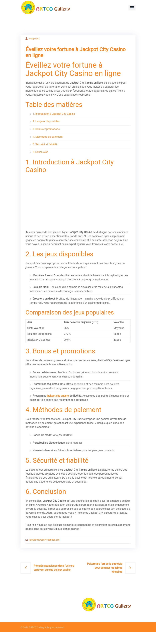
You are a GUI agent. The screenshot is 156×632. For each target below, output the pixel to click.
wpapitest (34, 38)
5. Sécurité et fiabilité (45, 144)
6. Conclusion (40, 152)
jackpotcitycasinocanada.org (45, 539)
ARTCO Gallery (36, 627)
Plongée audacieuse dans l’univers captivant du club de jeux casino (54, 567)
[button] (132, 7)
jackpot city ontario (58, 395)
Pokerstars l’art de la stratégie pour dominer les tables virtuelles (104, 567)
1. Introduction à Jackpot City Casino (54, 113)
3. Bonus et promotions (46, 129)
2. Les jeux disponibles (46, 121)
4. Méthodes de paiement (47, 136)
